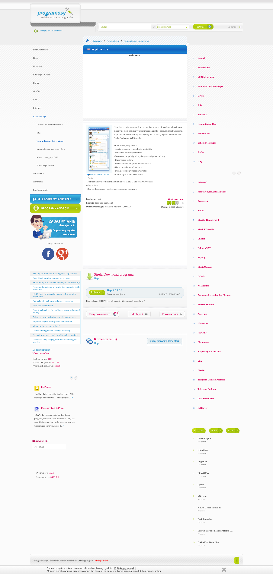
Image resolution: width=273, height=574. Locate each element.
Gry (35, 99)
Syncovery (203, 201)
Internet (37, 108)
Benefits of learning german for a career (51, 278)
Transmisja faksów (45, 165)
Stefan (201, 152)
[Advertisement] (135, 86)
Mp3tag (202, 257)
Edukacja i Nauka (41, 74)
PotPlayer (203, 408)
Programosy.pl (41, 560)
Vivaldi (201, 238)
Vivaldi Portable (206, 229)
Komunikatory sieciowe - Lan (51, 149)
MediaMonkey (205, 267)
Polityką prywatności (125, 568)
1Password (203, 323)
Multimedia (38, 173)
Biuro (36, 58)
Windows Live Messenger (210, 86)
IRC (39, 132)
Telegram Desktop (207, 389)
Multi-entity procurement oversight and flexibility (56, 282)
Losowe (196, 49)
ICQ (200, 161)
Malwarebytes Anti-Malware (212, 191)
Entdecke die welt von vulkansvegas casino (53, 301)
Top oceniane (210, 49)
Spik (200, 105)
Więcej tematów (41, 353)
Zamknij (224, 570)
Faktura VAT (204, 248)
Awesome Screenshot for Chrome (214, 295)
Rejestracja (57, 30)
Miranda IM (204, 67)
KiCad (201, 210)
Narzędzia (38, 181)
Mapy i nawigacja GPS (47, 157)
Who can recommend (43, 305)
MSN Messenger (206, 77)
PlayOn (201, 370)
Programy (97, 41)
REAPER (202, 332)
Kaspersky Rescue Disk (209, 351)
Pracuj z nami (101, 560)
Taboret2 (202, 114)
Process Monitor (206, 304)
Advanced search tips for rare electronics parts (54, 317)
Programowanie (40, 190)
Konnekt (202, 58)
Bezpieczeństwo (40, 49)
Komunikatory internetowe (50, 141)
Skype (201, 95)
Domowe (37, 66)
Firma (36, 83)
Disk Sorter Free (206, 398)
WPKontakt (204, 133)
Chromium (203, 342)
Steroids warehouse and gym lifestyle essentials (55, 335)
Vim (200, 361)
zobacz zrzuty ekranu (98, 174)
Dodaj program (86, 560)
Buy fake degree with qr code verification (52, 321)
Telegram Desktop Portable (211, 379)
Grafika (37, 91)
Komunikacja (39, 116)
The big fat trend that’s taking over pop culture (55, 273)
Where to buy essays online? (46, 326)
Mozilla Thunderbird (208, 220)
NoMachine (203, 285)
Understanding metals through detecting (51, 330)
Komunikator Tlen (207, 124)
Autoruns (202, 314)
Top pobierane (228, 49)
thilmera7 (203, 182)
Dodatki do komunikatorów (50, 124)
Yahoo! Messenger (207, 142)
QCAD (201, 276)
